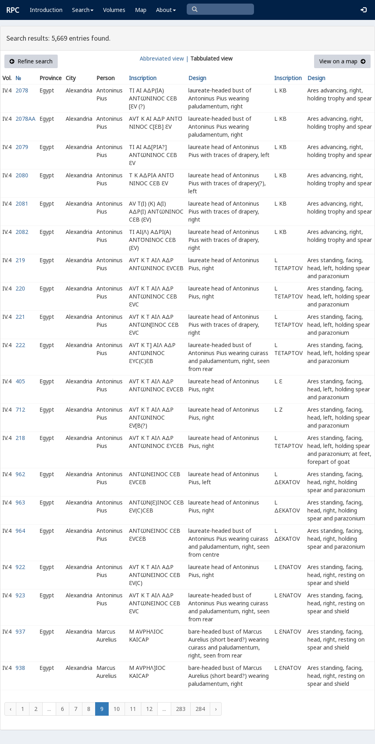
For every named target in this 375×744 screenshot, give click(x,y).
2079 (22, 147)
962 (20, 474)
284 (200, 709)
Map (140, 10)
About (166, 10)
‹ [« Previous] (10, 709)
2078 (22, 90)
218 (20, 438)
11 (133, 709)
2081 (22, 203)
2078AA (25, 118)
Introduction (46, 10)
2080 (22, 175)
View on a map (342, 61)
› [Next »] (216, 709)
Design (197, 78)
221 (20, 316)
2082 (22, 232)
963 (20, 502)
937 (20, 631)
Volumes (114, 10)
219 (20, 260)
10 (116, 709)
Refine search (31, 61)
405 (20, 381)
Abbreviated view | (164, 58)
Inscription (142, 78)
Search (83, 10)
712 (20, 409)
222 (20, 345)
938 (20, 667)
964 (20, 530)
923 (20, 595)
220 (20, 288)
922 (20, 567)
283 (181, 709)
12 (149, 709)
